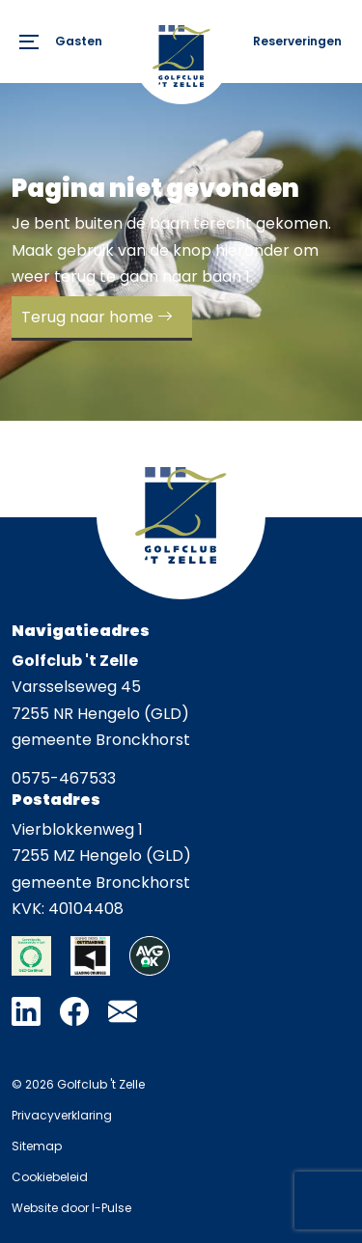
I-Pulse (111, 1208)
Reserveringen (297, 41)
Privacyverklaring (62, 1115)
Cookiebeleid (50, 1177)
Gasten (78, 41)
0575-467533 (64, 778)
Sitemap (37, 1146)
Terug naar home (87, 317)
